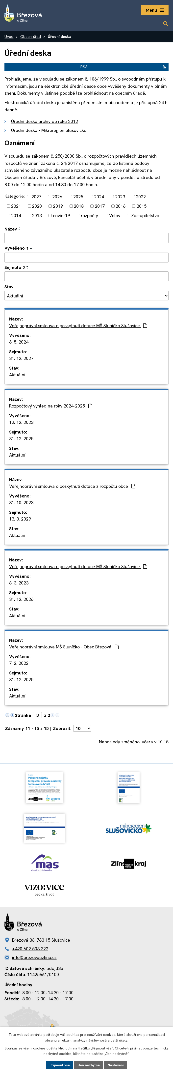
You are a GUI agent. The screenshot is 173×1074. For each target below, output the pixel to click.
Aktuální (17, 374)
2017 (100, 206)
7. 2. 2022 (18, 663)
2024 (99, 197)
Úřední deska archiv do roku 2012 (44, 121)
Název (10, 229)
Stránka (23, 715)
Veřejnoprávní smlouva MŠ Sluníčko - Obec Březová (64, 647)
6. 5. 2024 (18, 342)
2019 (58, 206)
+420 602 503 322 (30, 949)
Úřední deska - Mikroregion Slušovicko (48, 130)
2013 (37, 215)
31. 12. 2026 (21, 599)
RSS (123, 66)
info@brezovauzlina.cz (34, 957)
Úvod (8, 36)
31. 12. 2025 (21, 438)
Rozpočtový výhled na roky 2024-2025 (50, 406)
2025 (78, 197)
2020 (37, 206)
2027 (36, 197)
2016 (120, 206)
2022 (141, 197)
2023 (120, 197)
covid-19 (61, 215)
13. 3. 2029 (20, 519)
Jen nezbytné (89, 1065)
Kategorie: (14, 196)
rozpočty (89, 215)
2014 (16, 215)
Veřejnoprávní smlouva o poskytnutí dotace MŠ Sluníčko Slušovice (78, 325)
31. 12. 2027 (21, 358)
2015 (142, 206)
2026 (57, 197)
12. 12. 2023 (21, 422)
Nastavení (116, 1065)
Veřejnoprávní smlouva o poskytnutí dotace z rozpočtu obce (72, 486)
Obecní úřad (30, 36)
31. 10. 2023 (21, 502)
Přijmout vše (59, 1065)
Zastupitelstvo (145, 215)
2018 (79, 206)
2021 (16, 206)
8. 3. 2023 (18, 583)
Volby (114, 215)
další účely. (119, 1040)
